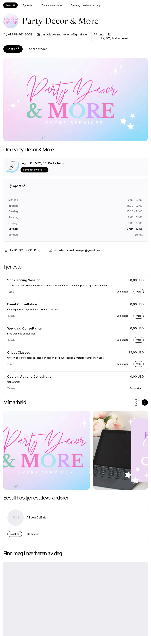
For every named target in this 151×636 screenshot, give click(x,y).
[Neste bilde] (145, 402)
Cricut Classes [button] (18, 352)
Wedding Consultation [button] (24, 328)
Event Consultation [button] (22, 304)
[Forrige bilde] (136, 402)
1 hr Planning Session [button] (23, 280)
